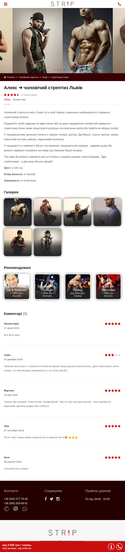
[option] (88, 40)
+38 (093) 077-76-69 (16, 499)
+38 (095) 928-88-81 (16, 503)
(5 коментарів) (29, 94)
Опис (7, 99)
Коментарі (19, 99)
